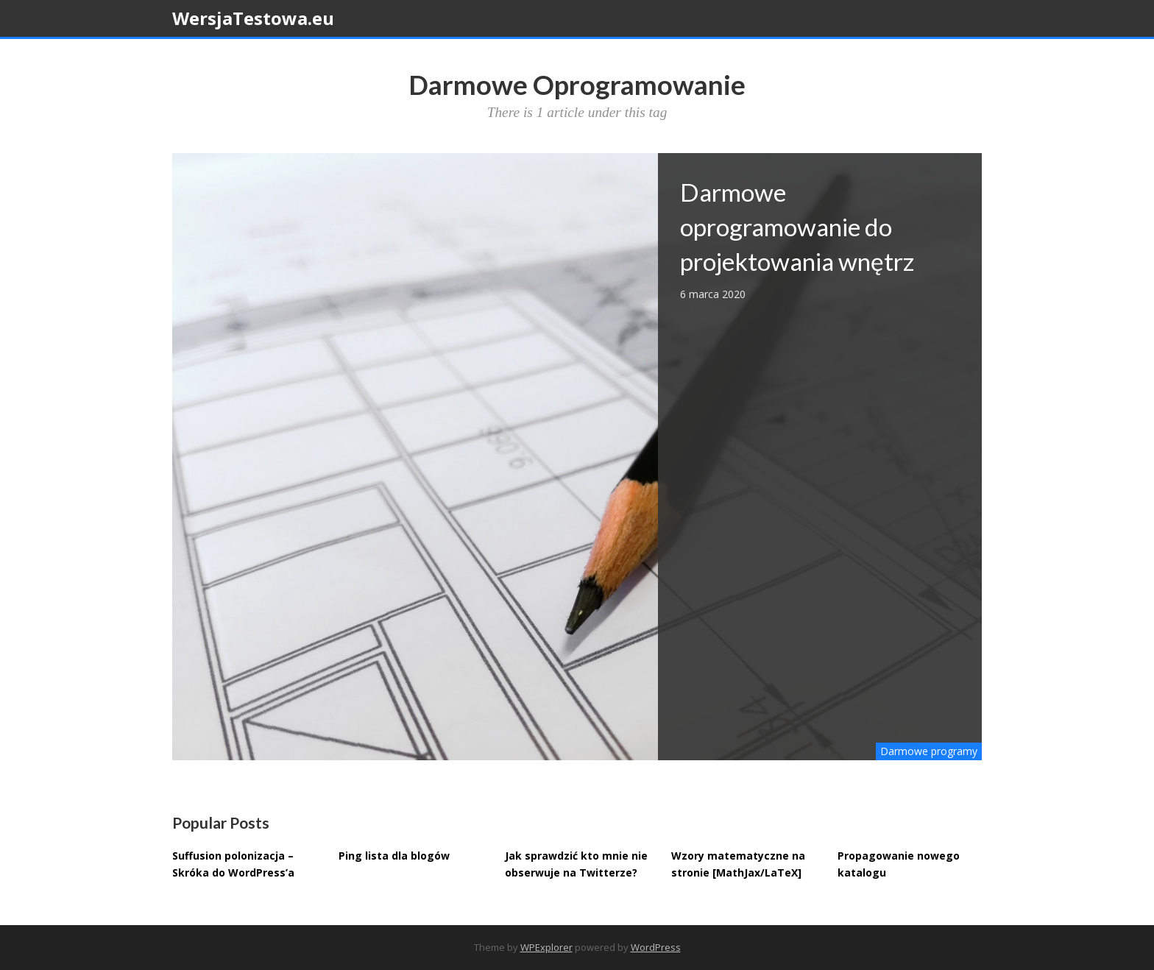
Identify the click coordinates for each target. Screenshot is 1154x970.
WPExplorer (546, 947)
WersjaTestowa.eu (253, 18)
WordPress (656, 947)
